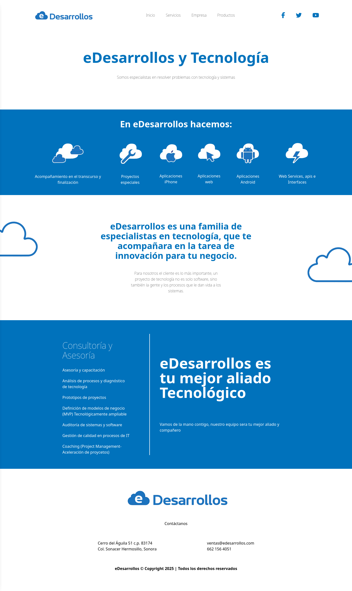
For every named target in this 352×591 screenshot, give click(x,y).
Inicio (150, 15)
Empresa (199, 15)
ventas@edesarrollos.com (230, 543)
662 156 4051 (219, 549)
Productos (226, 15)
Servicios (173, 15)
